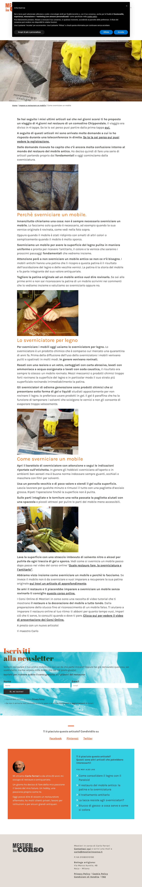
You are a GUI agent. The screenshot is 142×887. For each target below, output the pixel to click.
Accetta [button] (121, 32)
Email (75, 681)
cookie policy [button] (92, 17)
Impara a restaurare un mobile (32, 105)
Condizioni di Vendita (86, 876)
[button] (56, 738)
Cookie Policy (100, 873)
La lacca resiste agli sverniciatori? (101, 800)
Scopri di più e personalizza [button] (29, 32)
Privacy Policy (38, 699)
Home (14, 105)
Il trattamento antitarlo (94, 794)
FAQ (104, 876)
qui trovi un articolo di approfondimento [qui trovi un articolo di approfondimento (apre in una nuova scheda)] (58, 583)
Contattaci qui (82, 848)
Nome (7, 681)
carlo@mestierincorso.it (88, 852)
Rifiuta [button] (106, 32)
